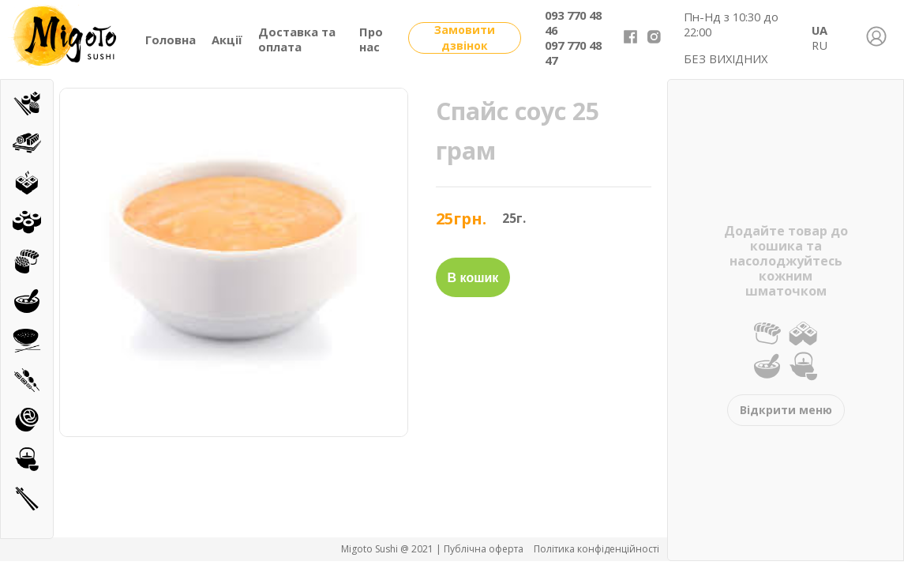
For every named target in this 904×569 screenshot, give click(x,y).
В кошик (473, 277)
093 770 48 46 (573, 22)
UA (819, 30)
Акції (227, 39)
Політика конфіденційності (596, 549)
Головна (170, 39)
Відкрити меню (786, 409)
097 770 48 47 (573, 52)
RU (819, 45)
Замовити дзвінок (464, 37)
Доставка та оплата (297, 39)
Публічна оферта (485, 549)
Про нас (371, 39)
